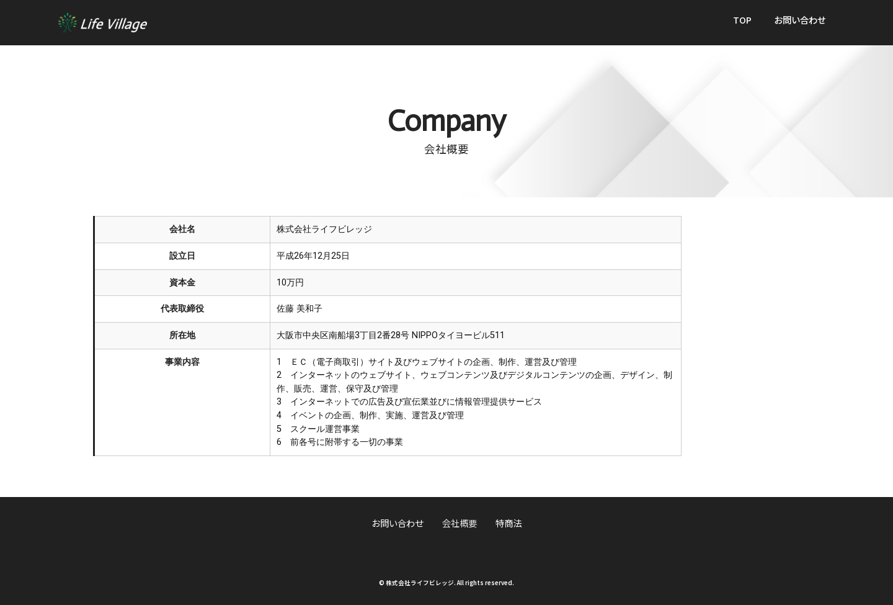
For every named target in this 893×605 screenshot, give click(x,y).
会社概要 (459, 522)
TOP (742, 19)
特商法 (508, 522)
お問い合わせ (800, 19)
